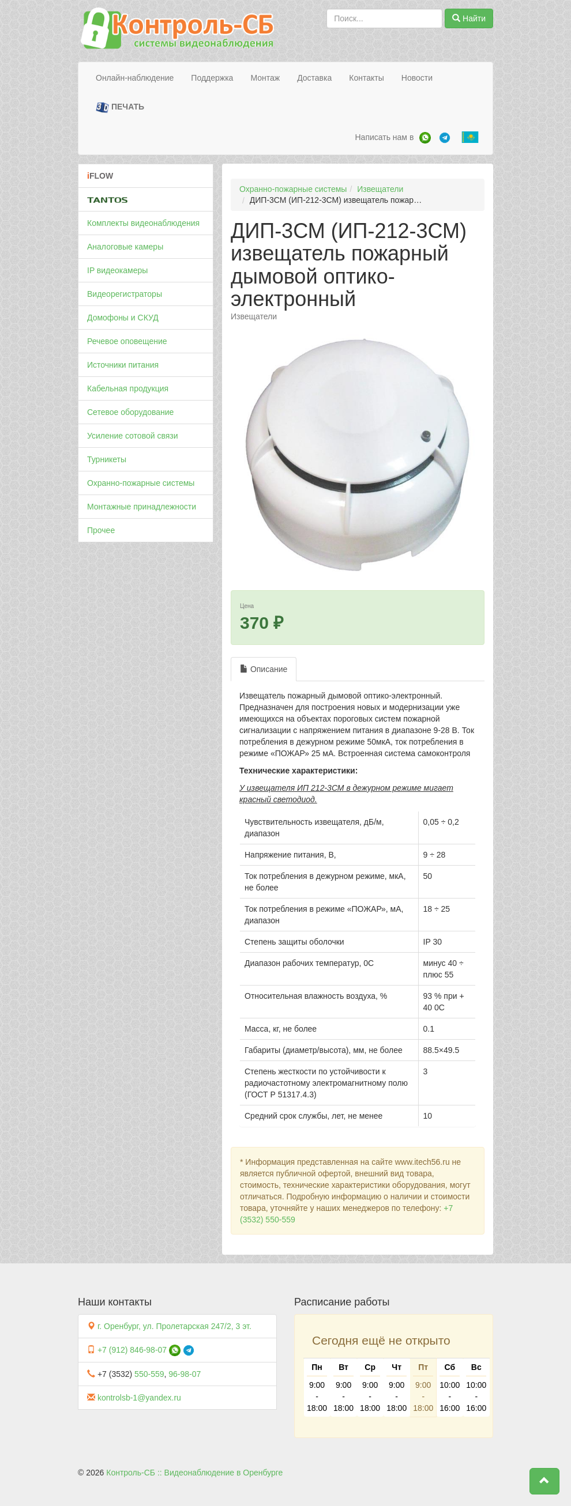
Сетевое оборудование (130, 412)
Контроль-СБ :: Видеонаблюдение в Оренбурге (194, 1472)
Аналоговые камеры (125, 246)
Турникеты (106, 459)
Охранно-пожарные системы (140, 483)
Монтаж (265, 77)
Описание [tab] (263, 669)
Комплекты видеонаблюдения (143, 223)
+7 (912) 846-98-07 (132, 1349)
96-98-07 (184, 1374)
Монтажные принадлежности (141, 506)
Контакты (366, 77)
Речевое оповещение (127, 341)
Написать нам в (384, 137)
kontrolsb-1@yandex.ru (139, 1397)
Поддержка (212, 77)
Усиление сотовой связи (132, 435)
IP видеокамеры (117, 270)
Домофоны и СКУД (123, 317)
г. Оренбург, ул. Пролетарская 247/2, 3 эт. (174, 1326)
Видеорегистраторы (124, 294)
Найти (469, 18)
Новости (417, 77)
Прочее (101, 530)
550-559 (149, 1374)
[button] (544, 1481)
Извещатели (380, 189)
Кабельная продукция (127, 388)
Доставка (314, 77)
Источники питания (123, 364)
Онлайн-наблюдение (135, 77)
